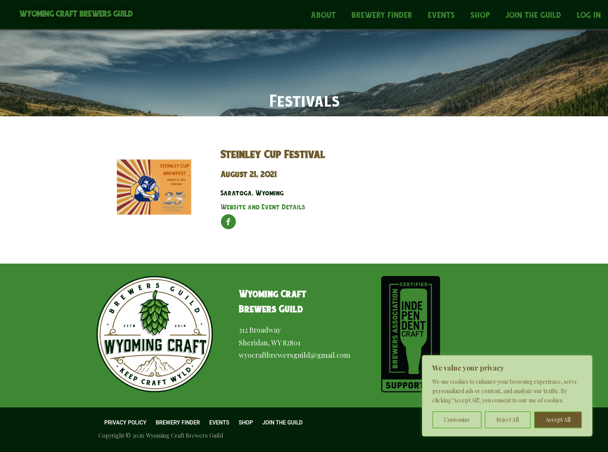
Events (441, 15)
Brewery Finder (382, 15)
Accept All (558, 419)
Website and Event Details (263, 206)
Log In (589, 15)
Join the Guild (533, 15)
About (323, 15)
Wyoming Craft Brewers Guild (76, 14)
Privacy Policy (125, 422)
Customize (457, 419)
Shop (480, 15)
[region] (507, 395)
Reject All (507, 419)
